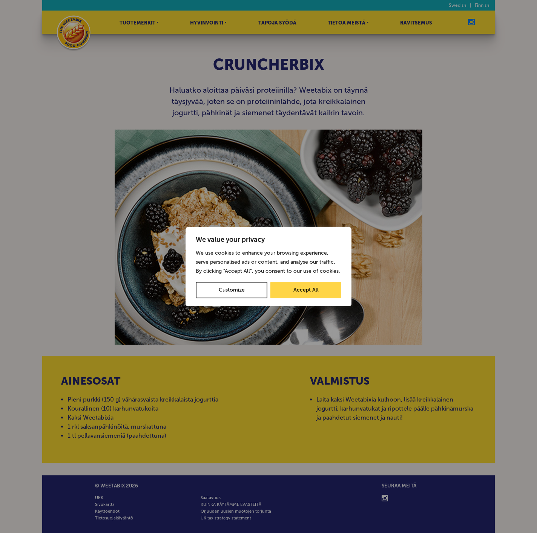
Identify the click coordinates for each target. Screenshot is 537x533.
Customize (232, 290)
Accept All (306, 290)
